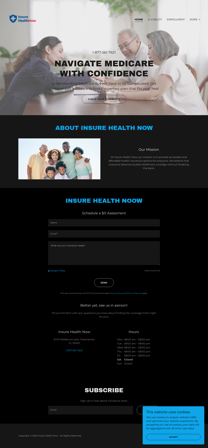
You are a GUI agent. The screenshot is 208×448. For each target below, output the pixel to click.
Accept (173, 437)
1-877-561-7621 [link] (104, 52)
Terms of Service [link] (134, 293)
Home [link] (139, 19)
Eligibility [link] (155, 19)
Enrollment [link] (176, 19)
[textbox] (104, 222)
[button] (195, 19)
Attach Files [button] (58, 270)
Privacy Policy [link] (115, 293)
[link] (22, 18)
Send (104, 282)
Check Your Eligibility (104, 99)
